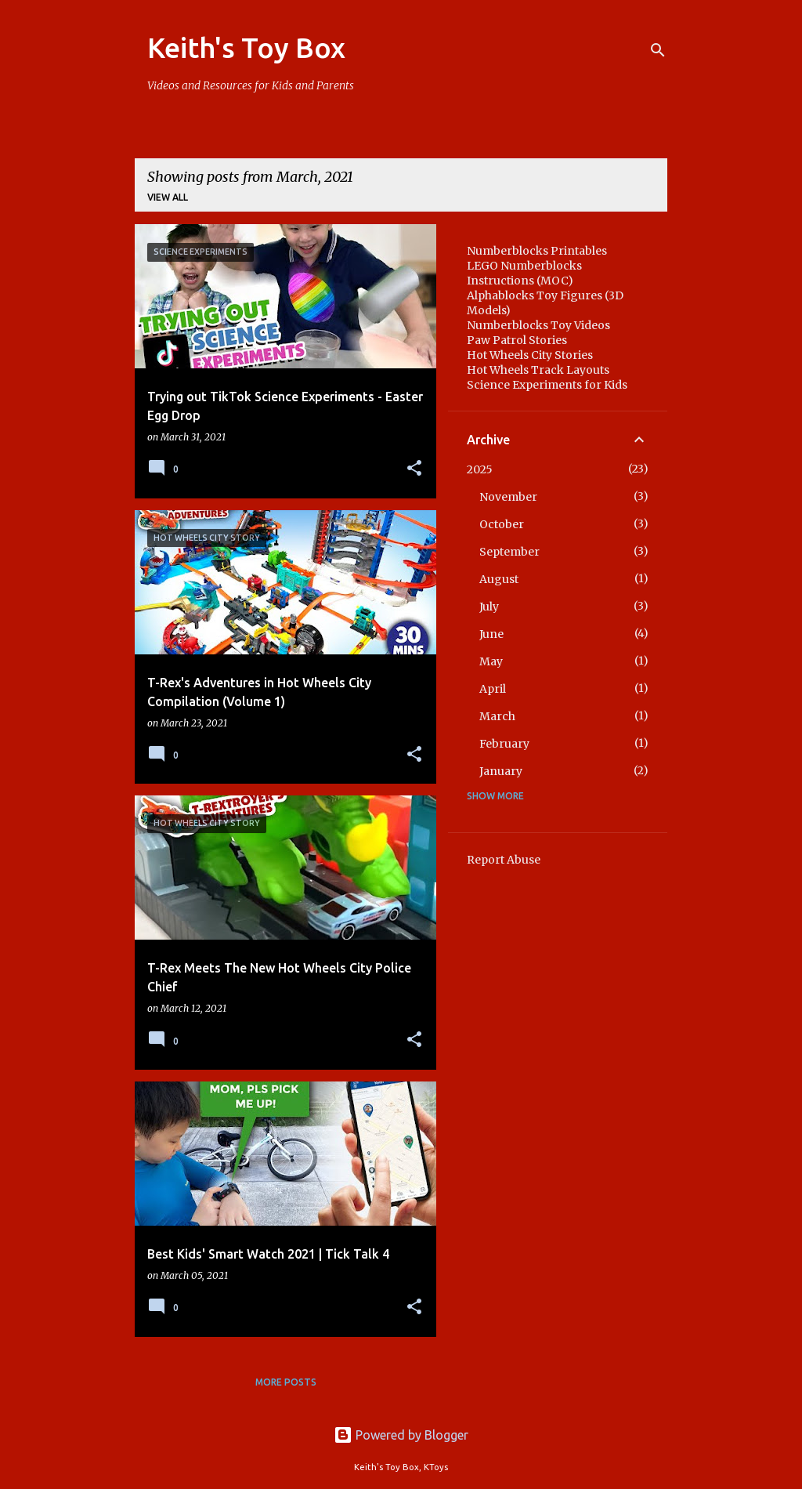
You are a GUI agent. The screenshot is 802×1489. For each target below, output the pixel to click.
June (491, 634)
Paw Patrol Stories (517, 340)
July (489, 607)
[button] (414, 469)
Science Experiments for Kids (547, 385)
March (497, 716)
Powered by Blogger (401, 1435)
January (500, 771)
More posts (285, 1382)
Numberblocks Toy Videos (538, 325)
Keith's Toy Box (246, 47)
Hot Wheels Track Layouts (538, 370)
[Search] (657, 50)
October (501, 524)
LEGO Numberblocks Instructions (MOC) (524, 273)
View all (167, 197)
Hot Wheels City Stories (530, 355)
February (504, 744)
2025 (480, 469)
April (492, 689)
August (498, 579)
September (509, 552)
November (508, 497)
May (491, 661)
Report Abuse (503, 860)
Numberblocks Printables (537, 251)
